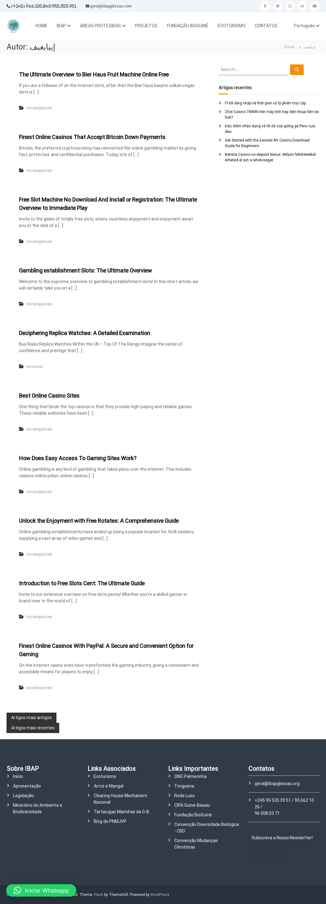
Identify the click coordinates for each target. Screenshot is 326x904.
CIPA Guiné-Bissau (192, 805)
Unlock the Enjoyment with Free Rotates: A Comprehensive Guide (99, 521)
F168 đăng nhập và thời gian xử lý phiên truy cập (265, 103)
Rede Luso (184, 795)
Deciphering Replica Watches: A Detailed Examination (84, 333)
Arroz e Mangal (108, 786)
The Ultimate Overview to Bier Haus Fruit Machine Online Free (94, 74)
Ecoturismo (105, 776)
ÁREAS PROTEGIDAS (100, 25)
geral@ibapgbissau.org (277, 783)
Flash (98, 895)
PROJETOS (146, 25)
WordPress (159, 895)
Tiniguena (184, 786)
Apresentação (27, 786)
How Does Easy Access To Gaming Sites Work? (77, 458)
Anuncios (34, 367)
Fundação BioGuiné (193, 814)
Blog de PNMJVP (110, 821)
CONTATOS (266, 25)
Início (18, 776)
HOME (41, 25)
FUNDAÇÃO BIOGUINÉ (187, 25)
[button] (41, 890)
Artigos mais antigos (31, 717)
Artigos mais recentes (33, 727)
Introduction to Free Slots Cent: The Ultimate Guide (82, 583)
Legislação (23, 795)
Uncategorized (39, 108)
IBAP (61, 25)
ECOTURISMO (231, 25)
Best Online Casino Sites (49, 395)
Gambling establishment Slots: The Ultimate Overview (85, 270)
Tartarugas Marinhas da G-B (121, 811)
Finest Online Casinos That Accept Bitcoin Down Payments (92, 137)
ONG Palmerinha (190, 776)
